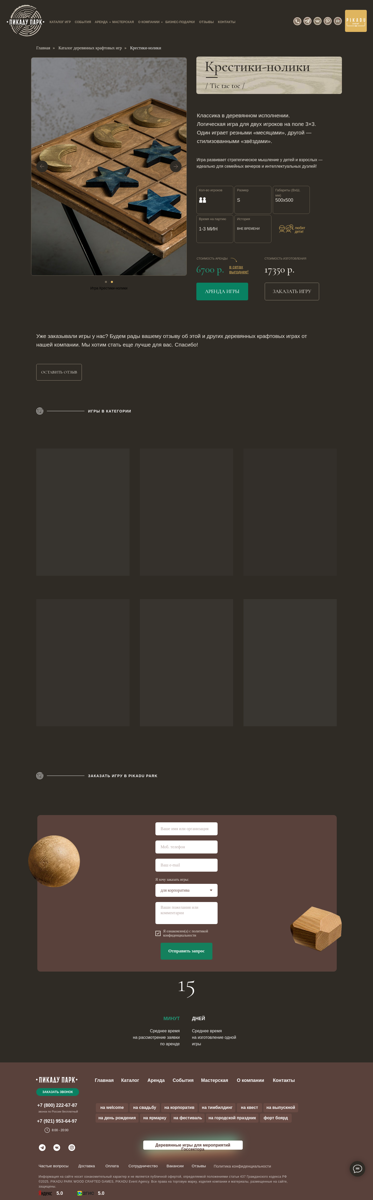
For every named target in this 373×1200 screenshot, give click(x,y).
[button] (59, 372)
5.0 (101, 1193)
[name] (186, 828)
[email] (186, 865)
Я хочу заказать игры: (172, 880)
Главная (43, 48)
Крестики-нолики (145, 48)
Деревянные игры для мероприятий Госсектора (192, 1147)
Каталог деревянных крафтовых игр (90, 48)
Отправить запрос (186, 950)
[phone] (186, 846)
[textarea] (186, 913)
